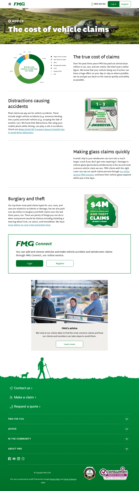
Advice (16, 21)
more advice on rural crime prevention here (29, 224)
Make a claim (24, 397)
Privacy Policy (55, 479)
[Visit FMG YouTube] (14, 458)
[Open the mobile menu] (9, 4)
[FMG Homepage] (19, 4)
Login (29, 263)
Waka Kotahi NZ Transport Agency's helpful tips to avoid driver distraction (36, 130)
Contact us (22, 388)
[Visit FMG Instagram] (23, 458)
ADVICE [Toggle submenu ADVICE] (12, 429)
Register (125, 4)
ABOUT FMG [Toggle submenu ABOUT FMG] (15, 448)
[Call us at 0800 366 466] (98, 4)
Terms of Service (70, 479)
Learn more (69, 344)
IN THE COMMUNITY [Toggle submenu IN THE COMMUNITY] (19, 438)
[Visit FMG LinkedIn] (18, 458)
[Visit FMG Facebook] (9, 458)
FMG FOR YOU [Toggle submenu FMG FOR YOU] (16, 419)
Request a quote (26, 407)
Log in (113, 4)
